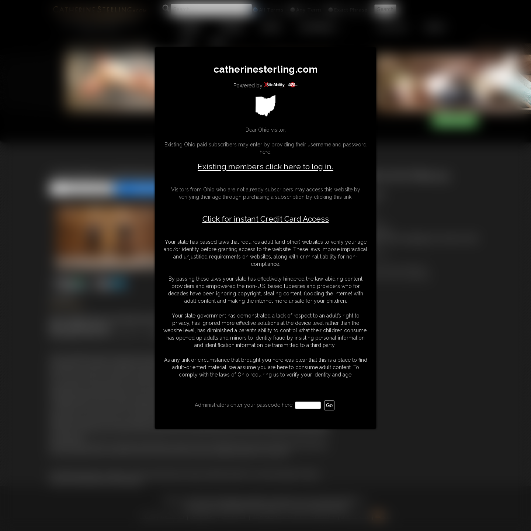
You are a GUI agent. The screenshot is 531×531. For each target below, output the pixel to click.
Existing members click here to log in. (265, 166)
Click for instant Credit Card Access (265, 219)
